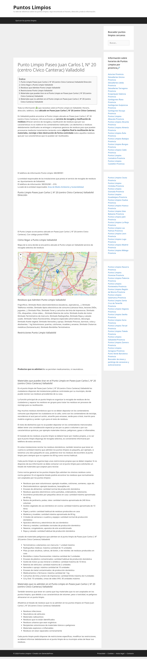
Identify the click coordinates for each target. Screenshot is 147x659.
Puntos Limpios (32, 7)
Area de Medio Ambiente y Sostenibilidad (66, 187)
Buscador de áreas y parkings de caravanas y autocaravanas (118, 362)
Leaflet (74, 295)
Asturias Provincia (116, 74)
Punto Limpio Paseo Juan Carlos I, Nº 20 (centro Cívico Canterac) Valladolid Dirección (56, 82)
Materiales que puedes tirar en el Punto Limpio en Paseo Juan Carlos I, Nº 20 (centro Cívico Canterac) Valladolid (56, 94)
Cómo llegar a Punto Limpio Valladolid (37, 85)
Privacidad (101, 653)
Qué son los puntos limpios (26, 20)
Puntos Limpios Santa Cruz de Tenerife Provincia (117, 303)
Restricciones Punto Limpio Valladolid (36, 90)
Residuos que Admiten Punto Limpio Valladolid (40, 87)
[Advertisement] (57, 41)
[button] (57, 271)
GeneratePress (47, 653)
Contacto (130, 653)
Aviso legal (120, 653)
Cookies (111, 653)
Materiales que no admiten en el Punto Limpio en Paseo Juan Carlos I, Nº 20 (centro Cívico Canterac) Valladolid (56, 100)
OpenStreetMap (84, 295)
